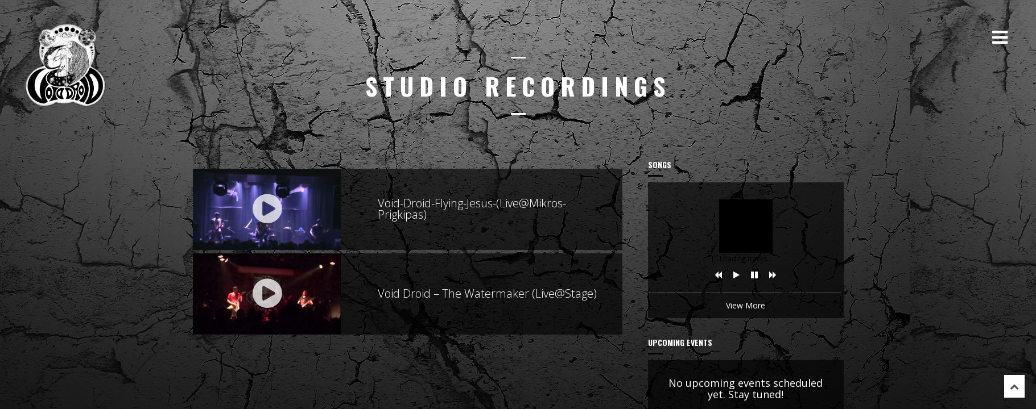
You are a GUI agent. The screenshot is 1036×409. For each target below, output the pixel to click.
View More (745, 305)
